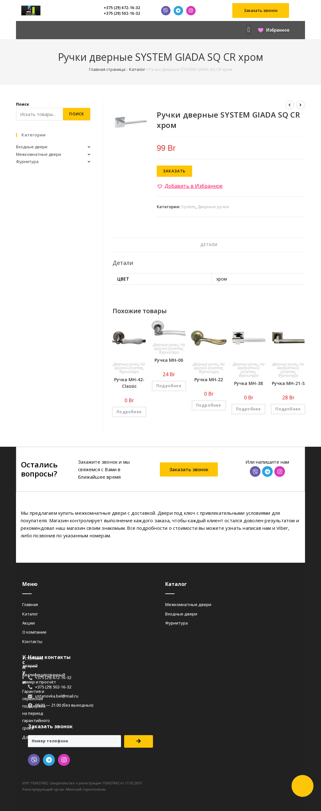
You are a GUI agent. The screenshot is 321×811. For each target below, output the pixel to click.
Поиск (22, 104)
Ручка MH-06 (169, 360)
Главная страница (107, 69)
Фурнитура (129, 371)
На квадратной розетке (251, 367)
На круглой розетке (129, 366)
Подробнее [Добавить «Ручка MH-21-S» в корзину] (288, 409)
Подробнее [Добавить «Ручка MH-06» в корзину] (169, 385)
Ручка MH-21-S (288, 383)
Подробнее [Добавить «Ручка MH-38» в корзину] (248, 409)
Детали (208, 244)
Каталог (137, 69)
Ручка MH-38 (248, 383)
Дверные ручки (213, 206)
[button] (260, 10)
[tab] (208, 245)
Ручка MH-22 (208, 379)
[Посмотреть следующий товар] (300, 105)
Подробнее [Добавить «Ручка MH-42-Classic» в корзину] (129, 411)
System (188, 206)
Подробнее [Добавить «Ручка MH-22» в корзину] (208, 405)
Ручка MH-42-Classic (129, 383)
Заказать (174, 171)
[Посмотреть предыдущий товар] (289, 105)
